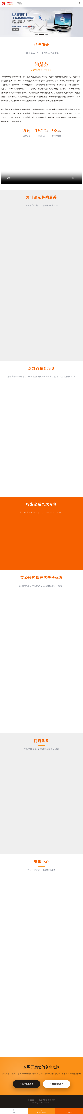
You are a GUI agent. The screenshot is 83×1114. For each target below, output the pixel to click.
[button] (36, 34)
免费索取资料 (56, 1084)
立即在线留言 (26, 1084)
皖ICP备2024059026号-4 (41, 1103)
